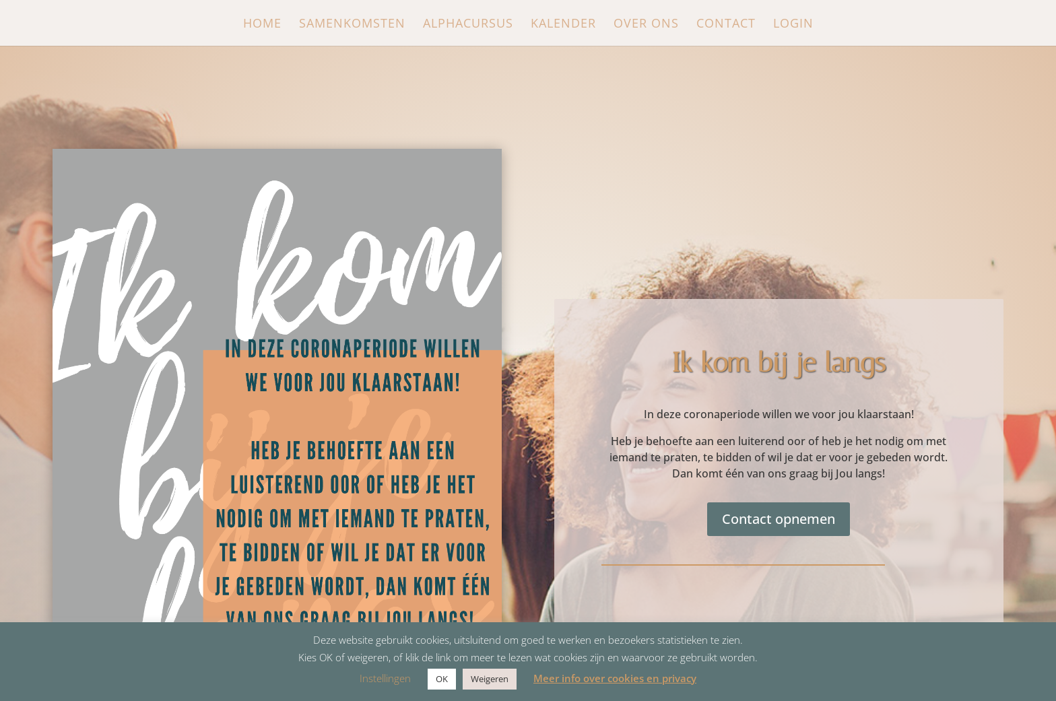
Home (262, 24)
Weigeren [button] (489, 679)
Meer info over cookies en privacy (614, 678)
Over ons (646, 24)
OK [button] (442, 679)
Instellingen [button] (385, 678)
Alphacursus (468, 24)
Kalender (563, 24)
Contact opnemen (778, 519)
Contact (726, 24)
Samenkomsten (352, 24)
